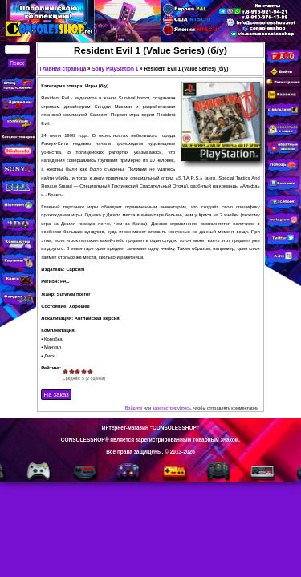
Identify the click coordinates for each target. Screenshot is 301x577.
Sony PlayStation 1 (115, 68)
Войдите (134, 408)
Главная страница (63, 68)
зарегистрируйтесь (172, 408)
